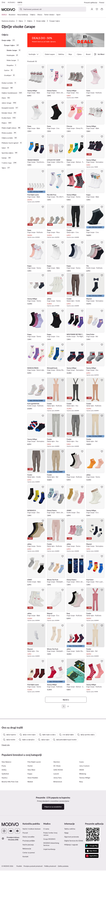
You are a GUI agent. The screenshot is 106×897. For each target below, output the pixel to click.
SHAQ (4, 813)
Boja (70, 53)
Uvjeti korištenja (49, 892)
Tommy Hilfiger (84, 821)
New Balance (6, 805)
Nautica (4, 821)
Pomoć (101, 2)
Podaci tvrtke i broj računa (50, 877)
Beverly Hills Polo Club (10, 825)
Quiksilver (5, 817)
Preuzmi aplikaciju (90, 2)
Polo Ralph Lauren (34, 805)
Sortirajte (34, 53)
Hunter (30, 809)
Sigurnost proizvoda (71, 880)
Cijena (79, 53)
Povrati (25, 876)
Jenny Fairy (57, 821)
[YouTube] (10, 874)
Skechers (56, 805)
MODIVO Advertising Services (51, 887)
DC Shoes (57, 809)
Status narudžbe (28, 880)
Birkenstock (57, 825)
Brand (88, 53)
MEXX (81, 813)
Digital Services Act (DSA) (73, 884)
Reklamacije (27, 892)
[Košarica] (101, 9)
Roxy (81, 825)
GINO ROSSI (58, 813)
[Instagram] (4, 874)
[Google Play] (92, 889)
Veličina (61, 53)
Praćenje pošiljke (29, 884)
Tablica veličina (69, 872)
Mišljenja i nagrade (71, 888)
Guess (81, 805)
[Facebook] (17, 874)
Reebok (30, 825)
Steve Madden (33, 821)
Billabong (82, 817)
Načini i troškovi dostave (31, 872)
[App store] (92, 894)
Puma (4, 809)
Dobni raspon (50, 53)
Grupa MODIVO (49, 882)
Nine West (31, 813)
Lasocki (56, 817)
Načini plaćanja (28, 888)
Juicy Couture (84, 809)
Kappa (30, 817)
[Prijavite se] (91, 9)
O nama (46, 872)
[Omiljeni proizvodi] (96, 9)
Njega (66, 876)
